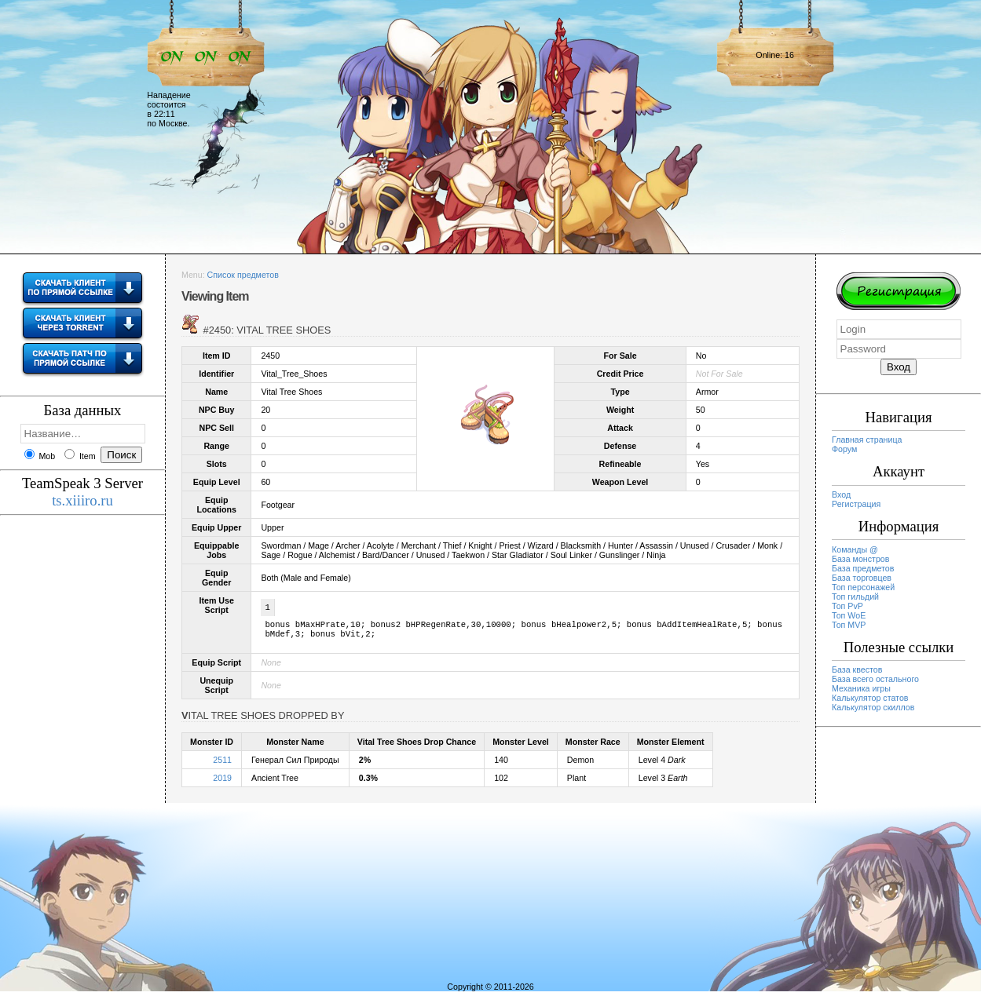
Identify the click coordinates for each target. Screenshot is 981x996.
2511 (222, 764)
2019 (222, 782)
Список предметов (243, 274)
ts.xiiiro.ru (82, 500)
